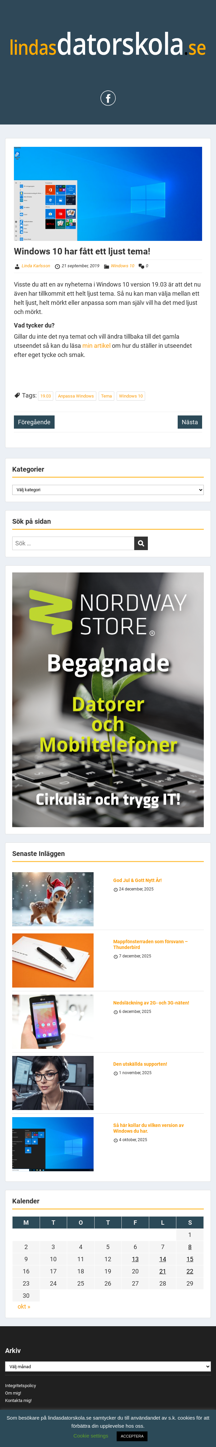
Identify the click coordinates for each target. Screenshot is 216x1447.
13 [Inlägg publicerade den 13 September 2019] (135, 1259)
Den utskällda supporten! (140, 1064)
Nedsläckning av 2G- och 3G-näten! (151, 1002)
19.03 (45, 396)
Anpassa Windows (76, 396)
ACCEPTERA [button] (132, 1436)
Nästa (190, 422)
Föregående (34, 422)
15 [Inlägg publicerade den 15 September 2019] (189, 1259)
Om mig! (13, 1393)
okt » (24, 1306)
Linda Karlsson (36, 265)
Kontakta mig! (18, 1400)
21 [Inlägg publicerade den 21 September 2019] (162, 1271)
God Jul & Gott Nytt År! (137, 880)
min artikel (97, 345)
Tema (106, 396)
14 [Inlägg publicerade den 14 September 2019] (162, 1259)
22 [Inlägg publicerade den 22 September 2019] (189, 1271)
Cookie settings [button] (91, 1436)
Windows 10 (122, 265)
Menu (12, 12)
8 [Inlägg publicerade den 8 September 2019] (190, 1246)
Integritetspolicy (20, 1385)
